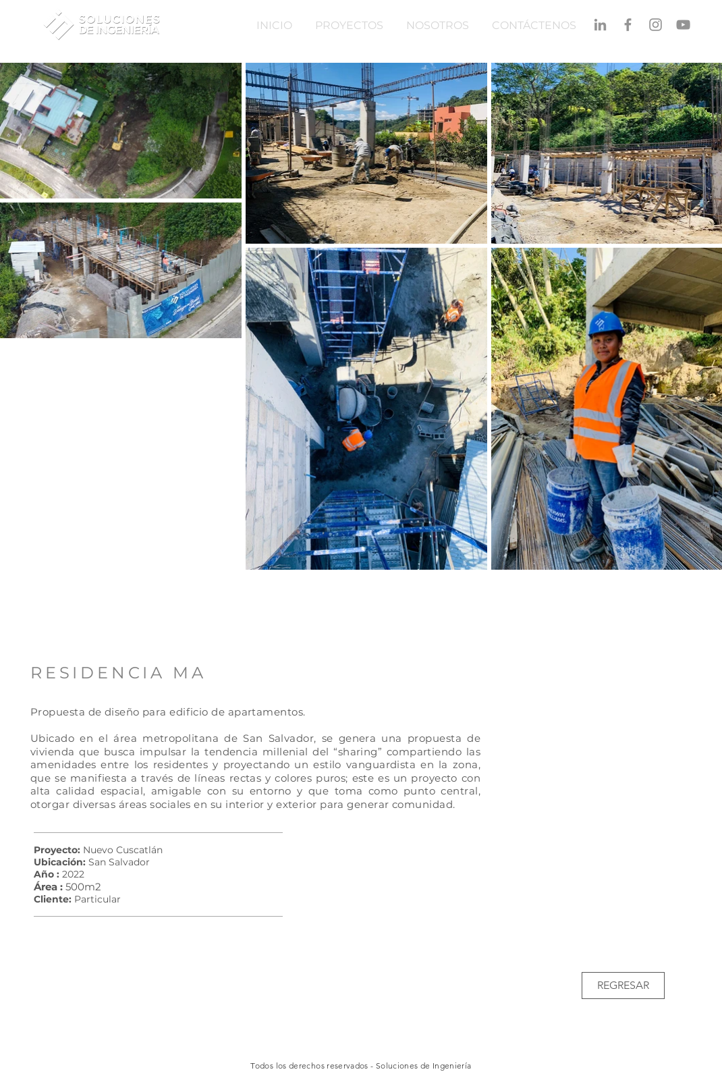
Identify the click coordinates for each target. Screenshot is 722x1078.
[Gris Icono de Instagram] (655, 24)
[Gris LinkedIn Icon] (600, 24)
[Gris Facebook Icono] (627, 24)
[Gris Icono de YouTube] (683, 24)
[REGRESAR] (623, 985)
